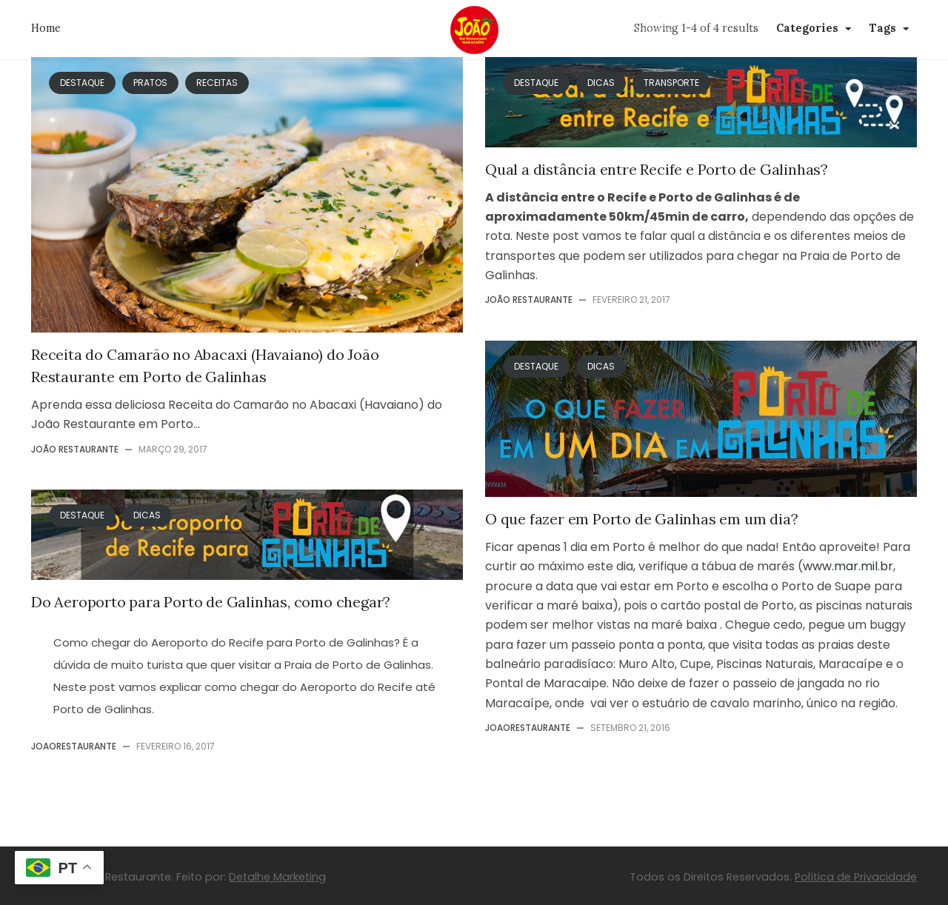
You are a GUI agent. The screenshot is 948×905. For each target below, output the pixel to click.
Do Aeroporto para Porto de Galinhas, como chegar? (210, 601)
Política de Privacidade (856, 876)
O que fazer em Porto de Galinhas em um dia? (641, 519)
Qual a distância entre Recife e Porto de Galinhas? (656, 169)
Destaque (82, 515)
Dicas (147, 515)
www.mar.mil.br (848, 566)
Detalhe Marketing (277, 876)
